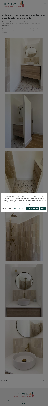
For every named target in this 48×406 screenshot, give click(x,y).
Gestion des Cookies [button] (19, 208)
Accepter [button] (43, 208)
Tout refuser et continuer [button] (32, 208)
